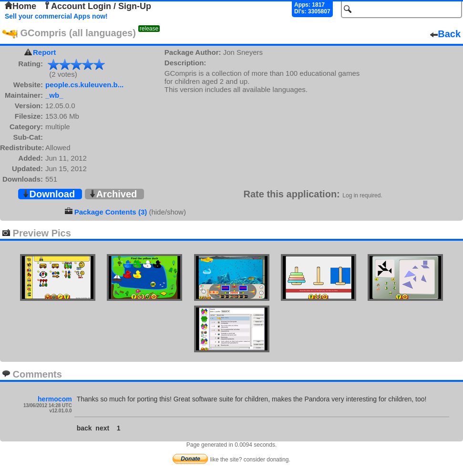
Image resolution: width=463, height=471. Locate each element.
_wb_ (54, 95)
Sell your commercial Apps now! (56, 16)
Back (445, 34)
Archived (113, 194)
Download (48, 194)
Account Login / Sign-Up (97, 6)
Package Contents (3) (110, 212)
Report (44, 52)
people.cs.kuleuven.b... (84, 85)
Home (20, 6)
